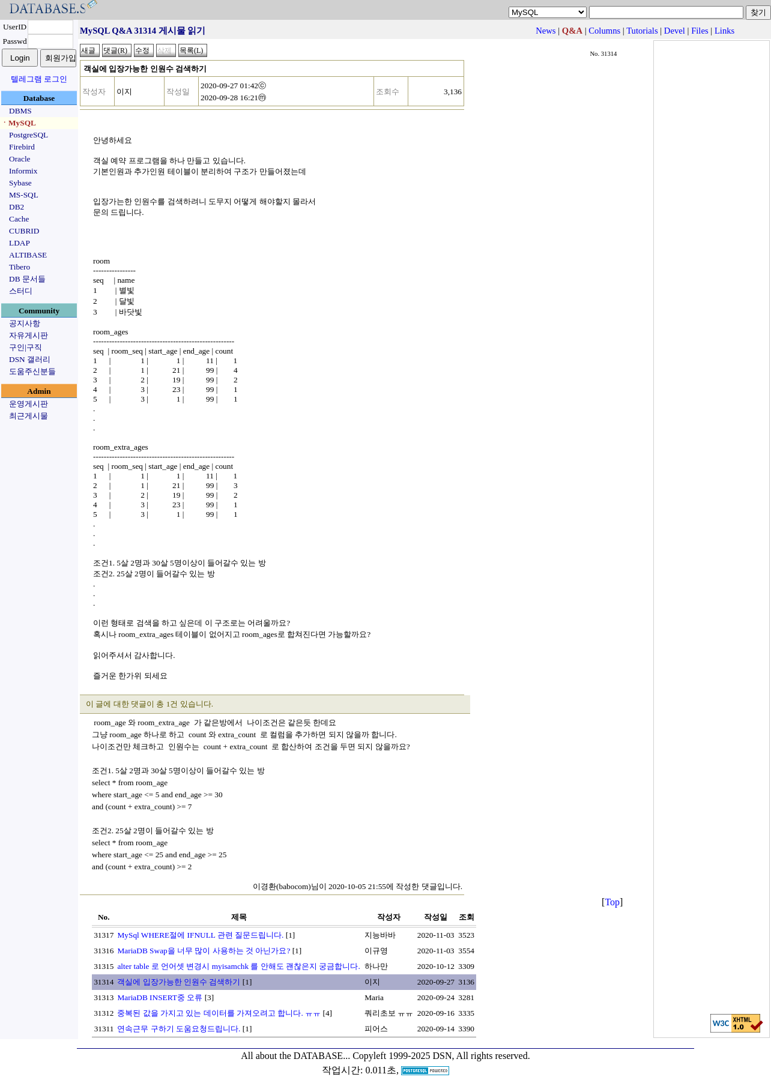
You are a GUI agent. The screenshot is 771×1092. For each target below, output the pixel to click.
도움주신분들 (32, 371)
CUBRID (24, 230)
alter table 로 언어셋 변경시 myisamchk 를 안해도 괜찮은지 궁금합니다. (238, 966)
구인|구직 (25, 347)
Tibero (19, 266)
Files (700, 30)
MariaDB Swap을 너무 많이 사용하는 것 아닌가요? (203, 950)
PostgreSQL (28, 134)
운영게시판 (28, 403)
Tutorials (642, 30)
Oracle (20, 158)
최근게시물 (28, 415)
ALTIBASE (28, 254)
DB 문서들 (27, 278)
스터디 (20, 290)
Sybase (20, 182)
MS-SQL (23, 194)
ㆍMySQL (18, 122)
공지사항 (24, 323)
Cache (19, 218)
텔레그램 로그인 (39, 78)
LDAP (19, 242)
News (545, 30)
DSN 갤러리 (29, 359)
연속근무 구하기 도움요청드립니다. (178, 1028)
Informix (23, 170)
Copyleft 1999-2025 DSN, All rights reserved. (441, 1056)
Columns (604, 30)
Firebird (22, 146)
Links (724, 30)
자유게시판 (28, 335)
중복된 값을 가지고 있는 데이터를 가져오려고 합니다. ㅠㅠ (219, 1013)
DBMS (20, 110)
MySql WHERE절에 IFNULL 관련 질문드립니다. (200, 935)
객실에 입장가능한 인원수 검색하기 (178, 981)
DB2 (16, 206)
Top (612, 902)
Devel (674, 30)
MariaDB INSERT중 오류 (159, 997)
